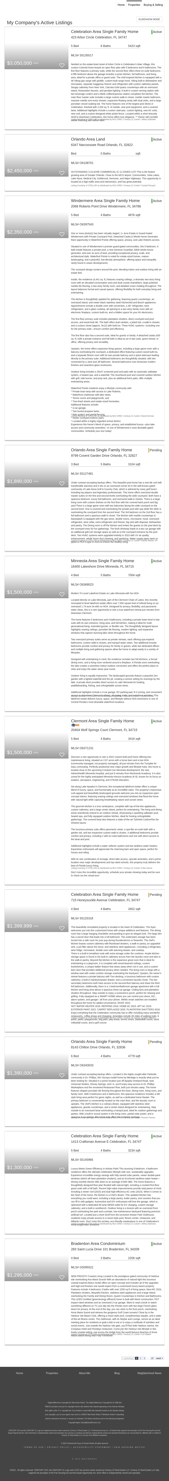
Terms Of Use (34, 1447)
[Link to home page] (4, 5)
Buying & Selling (153, 4)
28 (152, 1358)
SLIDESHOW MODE (149, 19)
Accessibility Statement (92, 1447)
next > (159, 1358)
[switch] (62, 64)
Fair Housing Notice (129, 1447)
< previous (128, 1358)
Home (121, 4)
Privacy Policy (58, 1447)
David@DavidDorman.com (91, 1422)
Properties (134, 4)
